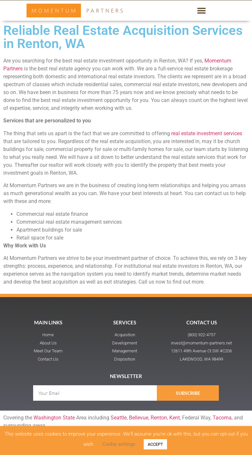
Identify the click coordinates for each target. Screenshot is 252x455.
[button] (201, 10)
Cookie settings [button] (119, 444)
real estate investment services (206, 133)
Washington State (54, 418)
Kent (174, 418)
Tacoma (222, 418)
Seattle (119, 418)
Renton (159, 418)
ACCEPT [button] (155, 444)
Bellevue (138, 418)
